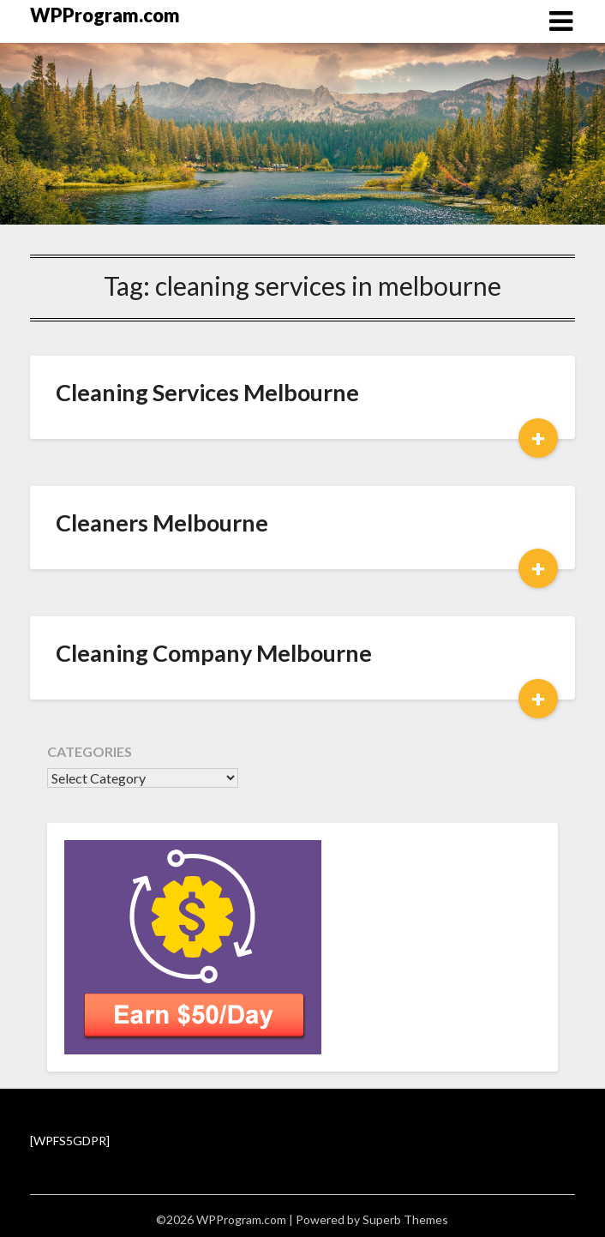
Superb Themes (405, 1219)
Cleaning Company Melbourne (214, 653)
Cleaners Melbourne (162, 522)
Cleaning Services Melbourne (207, 392)
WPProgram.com (105, 15)
